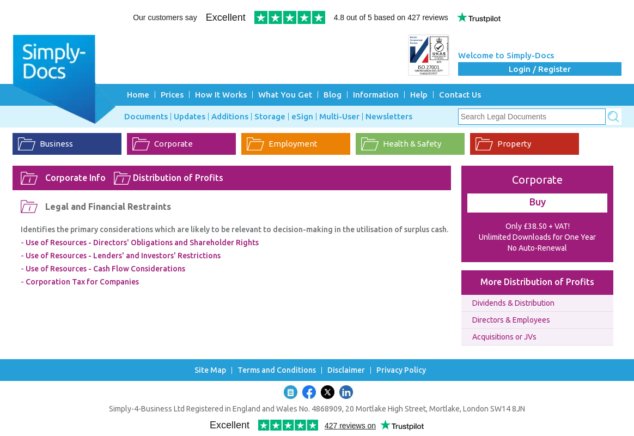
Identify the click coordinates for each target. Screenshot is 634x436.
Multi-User (339, 116)
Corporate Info (75, 178)
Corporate (173, 143)
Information (376, 94)
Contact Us (460, 94)
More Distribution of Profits (537, 282)
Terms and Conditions (276, 370)
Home (138, 94)
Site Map (210, 370)
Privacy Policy (401, 370)
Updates (189, 116)
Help (419, 94)
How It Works (221, 94)
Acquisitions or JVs (504, 336)
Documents (146, 116)
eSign (302, 116)
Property (514, 143)
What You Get (285, 94)
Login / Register (540, 69)
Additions (229, 116)
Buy (537, 201)
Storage (269, 116)
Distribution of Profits (178, 178)
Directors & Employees (511, 320)
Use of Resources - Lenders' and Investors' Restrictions (123, 255)
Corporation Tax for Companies (82, 281)
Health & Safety (412, 143)
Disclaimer (346, 370)
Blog (333, 94)
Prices (172, 94)
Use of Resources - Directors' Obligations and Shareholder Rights (142, 242)
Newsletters (388, 116)
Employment (293, 143)
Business (56, 143)
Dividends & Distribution (513, 303)
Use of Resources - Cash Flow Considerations (105, 268)
